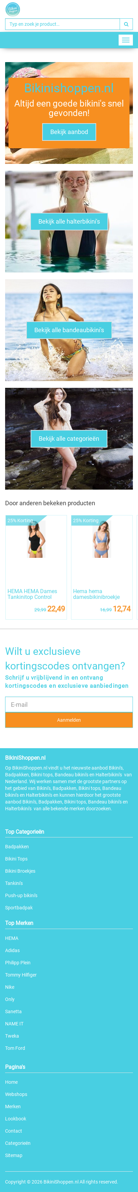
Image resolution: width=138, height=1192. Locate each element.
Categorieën (18, 1143)
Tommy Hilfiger (21, 975)
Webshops (16, 1094)
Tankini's (14, 883)
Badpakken (17, 846)
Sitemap (13, 1155)
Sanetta (13, 1011)
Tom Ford (15, 1048)
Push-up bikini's (21, 895)
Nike (9, 987)
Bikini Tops (16, 859)
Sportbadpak (19, 907)
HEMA (11, 938)
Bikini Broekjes (20, 871)
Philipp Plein (18, 962)
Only (10, 999)
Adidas (12, 950)
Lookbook (15, 1118)
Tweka (12, 1036)
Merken (13, 1106)
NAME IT (14, 1023)
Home (11, 1082)
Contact (13, 1131)
